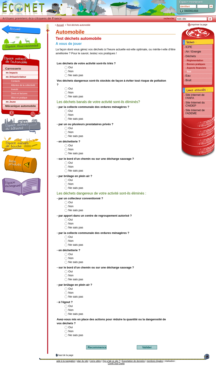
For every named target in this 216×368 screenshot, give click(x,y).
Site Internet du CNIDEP (195, 104)
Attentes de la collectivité (23, 85)
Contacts (15, 81)
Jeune (12, 102)
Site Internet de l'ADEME (195, 112)
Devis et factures (19, 93)
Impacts (13, 73)
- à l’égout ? (65, 302)
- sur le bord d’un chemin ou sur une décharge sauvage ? (95, 158)
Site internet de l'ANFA (194, 96)
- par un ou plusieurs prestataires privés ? (85, 124)
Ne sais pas (73, 75)
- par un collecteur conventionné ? (80, 198)
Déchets (190, 56)
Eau (187, 75)
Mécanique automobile (20, 106)
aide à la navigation (65, 361)
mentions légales (155, 361)
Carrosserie (13, 68)
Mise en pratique (19, 97)
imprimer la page (199, 24)
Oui (68, 67)
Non (69, 71)
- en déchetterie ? (68, 141)
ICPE (188, 47)
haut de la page (65, 355)
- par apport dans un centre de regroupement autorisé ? (94, 215)
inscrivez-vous (191, 10)
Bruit (188, 80)
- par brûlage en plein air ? (74, 176)
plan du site (82, 361)
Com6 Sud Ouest (116, 363)
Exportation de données (133, 361)
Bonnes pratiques (196, 64)
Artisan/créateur (17, 77)
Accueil (60, 25)
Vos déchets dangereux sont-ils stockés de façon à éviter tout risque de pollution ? (111, 82)
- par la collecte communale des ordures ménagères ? (93, 107)
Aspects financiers (196, 68)
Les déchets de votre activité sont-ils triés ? (86, 63)
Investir (14, 89)
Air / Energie (193, 51)
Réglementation (195, 60)
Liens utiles (95, 361)
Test (189, 71)
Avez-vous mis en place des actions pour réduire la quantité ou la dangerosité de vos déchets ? (111, 321)
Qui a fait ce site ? (111, 361)
